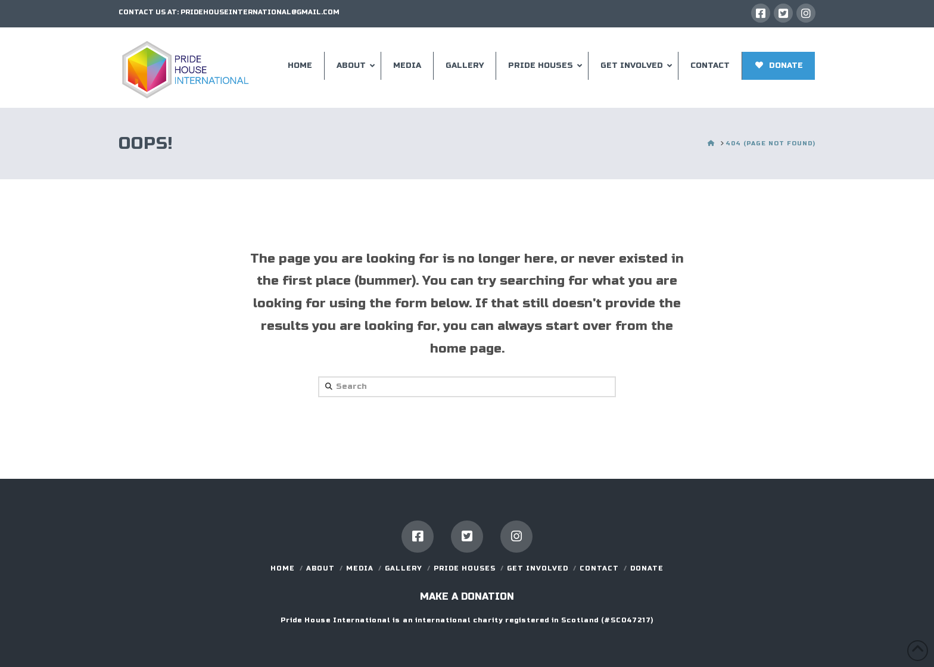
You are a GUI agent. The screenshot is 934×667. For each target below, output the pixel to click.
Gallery (403, 568)
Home (282, 568)
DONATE (647, 568)
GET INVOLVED (537, 568)
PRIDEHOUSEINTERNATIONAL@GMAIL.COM (260, 12)
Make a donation (467, 596)
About (320, 568)
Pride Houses (465, 568)
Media (359, 568)
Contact (599, 568)
